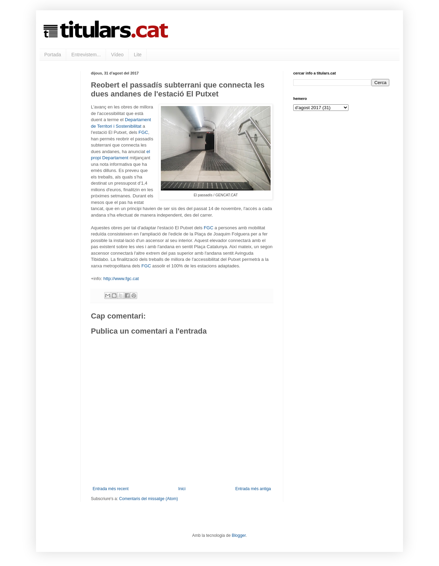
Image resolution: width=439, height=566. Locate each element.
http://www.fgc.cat (121, 278)
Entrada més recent (111, 488)
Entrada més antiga (253, 488)
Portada (52, 54)
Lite (138, 54)
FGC (143, 132)
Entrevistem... (86, 54)
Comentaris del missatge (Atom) (148, 498)
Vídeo (117, 54)
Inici (182, 488)
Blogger (239, 535)
